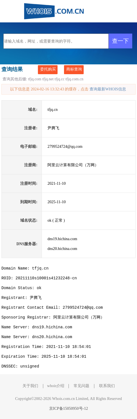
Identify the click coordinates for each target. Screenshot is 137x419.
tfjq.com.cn (74, 79)
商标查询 (74, 69)
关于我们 (30, 386)
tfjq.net (48, 79)
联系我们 (107, 386)
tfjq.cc (59, 79)
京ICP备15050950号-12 (68, 408)
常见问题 (81, 386)
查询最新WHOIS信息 (108, 89)
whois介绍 (55, 386)
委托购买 (48, 69)
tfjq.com (34, 79)
